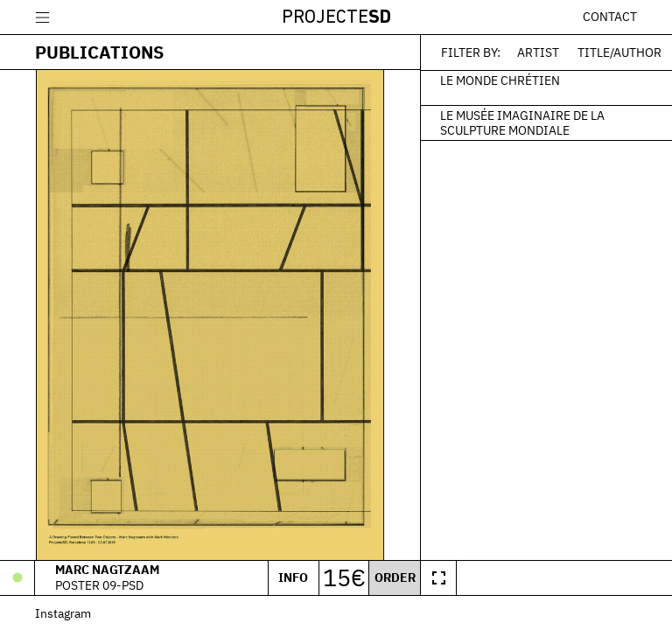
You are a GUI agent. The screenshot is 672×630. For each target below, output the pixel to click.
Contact (610, 16)
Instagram (63, 613)
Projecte (336, 18)
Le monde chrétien (500, 80)
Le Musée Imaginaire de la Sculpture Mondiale (522, 122)
